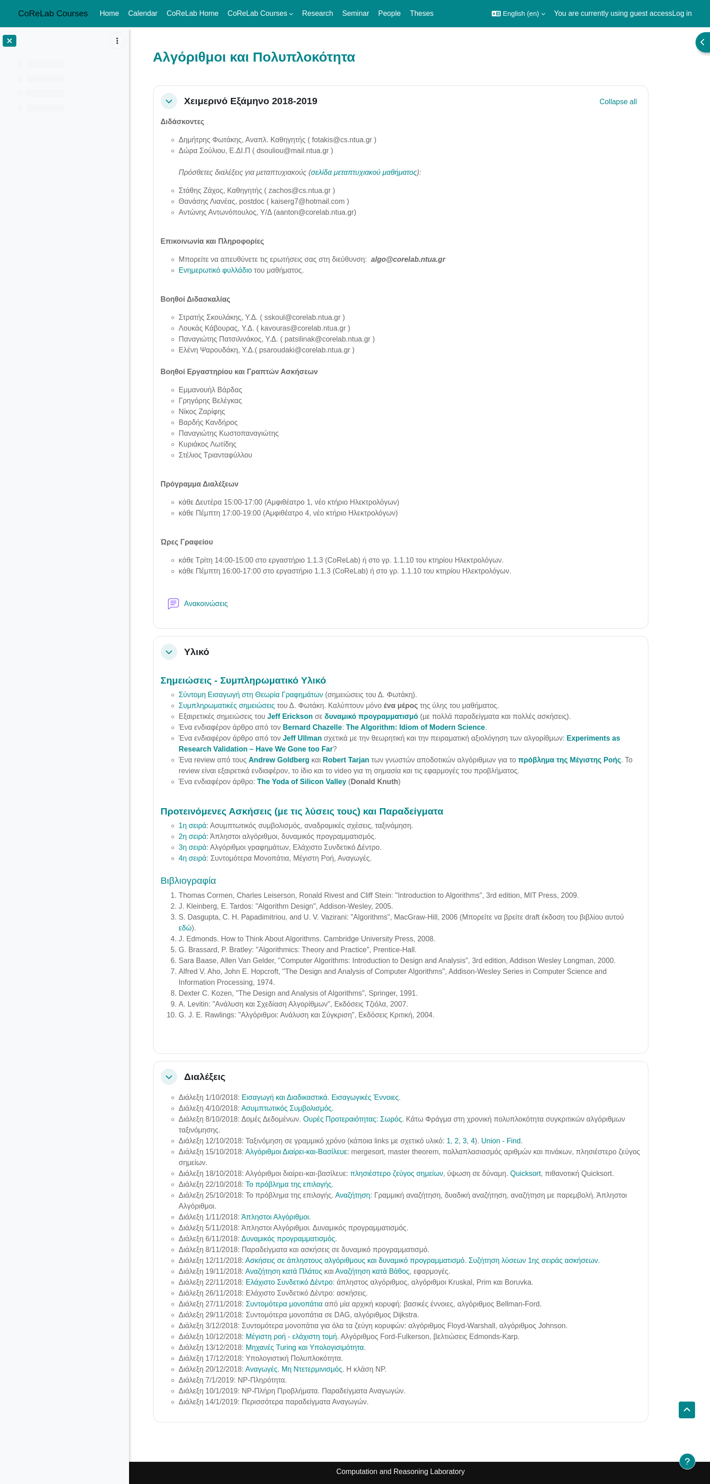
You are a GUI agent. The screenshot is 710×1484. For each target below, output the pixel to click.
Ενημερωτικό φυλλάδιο (234, 270)
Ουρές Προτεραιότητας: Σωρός (371, 1119)
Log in (682, 13)
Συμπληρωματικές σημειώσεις (246, 705)
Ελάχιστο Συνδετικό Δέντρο (308, 1282)
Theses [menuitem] (421, 13)
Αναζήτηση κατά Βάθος (391, 1271)
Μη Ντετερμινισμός (331, 1369)
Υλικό (215, 651)
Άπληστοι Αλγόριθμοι (294, 1217)
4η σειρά (211, 858)
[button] (518, 13)
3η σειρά (211, 847)
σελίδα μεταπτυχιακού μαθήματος (383, 172)
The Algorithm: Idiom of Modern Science (434, 727)
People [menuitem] (389, 13)
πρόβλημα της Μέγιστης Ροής (588, 760)
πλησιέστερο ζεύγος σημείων (415, 1173)
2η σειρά (211, 836)
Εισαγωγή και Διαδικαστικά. (305, 1097)
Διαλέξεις (224, 1076)
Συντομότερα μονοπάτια (303, 1304)
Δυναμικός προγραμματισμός (307, 1239)
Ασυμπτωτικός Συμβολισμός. (306, 1108)
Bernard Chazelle (331, 727)
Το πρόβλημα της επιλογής (307, 1184)
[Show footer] (687, 1461)
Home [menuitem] (109, 13)
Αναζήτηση (371, 1195)
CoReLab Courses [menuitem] (258, 13)
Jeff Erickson (308, 716)
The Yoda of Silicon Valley (320, 781)
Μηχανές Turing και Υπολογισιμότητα (324, 1347)
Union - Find (520, 1141)
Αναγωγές (280, 1369)
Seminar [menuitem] (355, 13)
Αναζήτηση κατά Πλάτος (302, 1271)
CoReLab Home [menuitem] (193, 13)
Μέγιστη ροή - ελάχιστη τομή (310, 1336)
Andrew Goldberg (298, 760)
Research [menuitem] (317, 13)
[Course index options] (117, 41)
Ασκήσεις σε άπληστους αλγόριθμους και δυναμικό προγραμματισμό (374, 1260)
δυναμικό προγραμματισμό (390, 716)
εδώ (204, 928)
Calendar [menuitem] (143, 13)
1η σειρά (211, 825)
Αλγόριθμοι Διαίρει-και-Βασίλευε (315, 1152)
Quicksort (544, 1173)
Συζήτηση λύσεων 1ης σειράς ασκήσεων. (553, 1260)
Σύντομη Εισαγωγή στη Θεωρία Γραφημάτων (270, 695)
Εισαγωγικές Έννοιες (384, 1097)
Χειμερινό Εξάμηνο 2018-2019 (269, 101)
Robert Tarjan (365, 760)
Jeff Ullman (321, 738)
